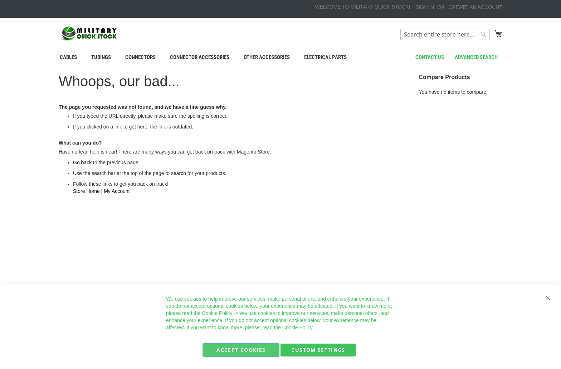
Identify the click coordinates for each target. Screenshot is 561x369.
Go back (82, 162)
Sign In (424, 7)
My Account (117, 191)
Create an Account (475, 7)
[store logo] (89, 33)
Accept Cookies (240, 349)
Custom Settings (318, 349)
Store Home (86, 191)
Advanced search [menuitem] (476, 57)
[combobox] (445, 34)
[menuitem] (68, 57)
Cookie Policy (217, 313)
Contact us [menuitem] (429, 57)
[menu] (280, 57)
